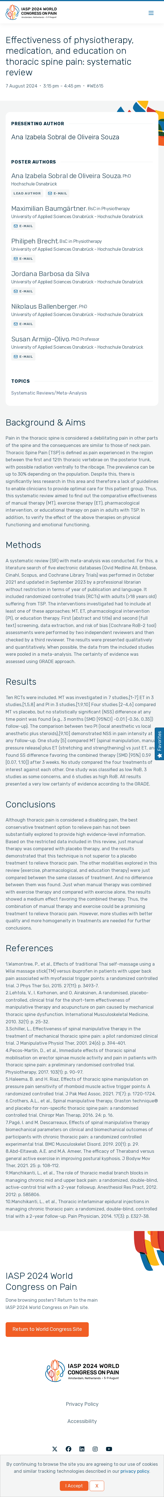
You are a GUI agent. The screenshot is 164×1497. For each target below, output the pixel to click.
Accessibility (82, 1421)
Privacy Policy (82, 1404)
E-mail (60, 193)
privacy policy (134, 1471)
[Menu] (151, 12)
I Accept (74, 1486)
